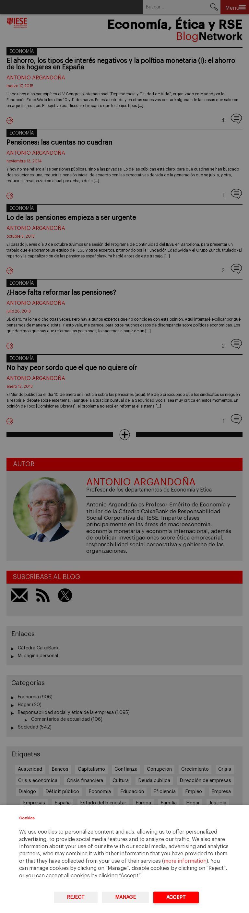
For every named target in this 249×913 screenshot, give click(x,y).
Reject (76, 897)
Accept (176, 897)
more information (185, 861)
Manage (125, 897)
